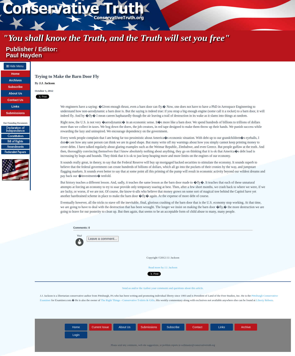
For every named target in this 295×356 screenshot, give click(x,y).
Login (76, 335)
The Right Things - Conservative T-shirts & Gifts (127, 300)
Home (15, 73)
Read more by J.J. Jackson (163, 267)
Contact (197, 327)
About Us (15, 93)
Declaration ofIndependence (15, 129)
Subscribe (15, 86)
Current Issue (100, 327)
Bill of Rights (15, 141)
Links (15, 106)
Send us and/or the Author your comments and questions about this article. (163, 288)
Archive (246, 327)
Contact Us (15, 100)
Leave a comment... (102, 238)
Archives (15, 80)
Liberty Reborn (264, 300)
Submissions (15, 113)
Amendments (15, 147)
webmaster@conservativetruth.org (198, 345)
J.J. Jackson (47, 83)
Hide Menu (15, 66)
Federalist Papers (15, 152)
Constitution (15, 136)
